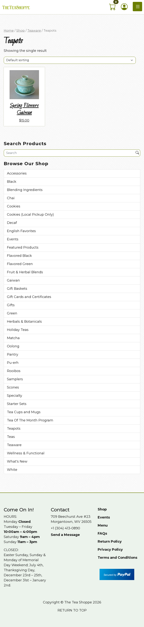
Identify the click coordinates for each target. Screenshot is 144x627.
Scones (13, 387)
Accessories (17, 173)
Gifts (11, 305)
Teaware (34, 30)
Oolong (13, 346)
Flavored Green (20, 264)
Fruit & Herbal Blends (25, 272)
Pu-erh (13, 363)
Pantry (12, 354)
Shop (20, 30)
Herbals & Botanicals (24, 321)
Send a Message (65, 535)
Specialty (14, 396)
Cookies (13, 206)
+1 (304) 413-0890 (65, 528)
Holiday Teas (17, 330)
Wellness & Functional (25, 453)
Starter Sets (16, 404)
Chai (11, 198)
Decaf (12, 223)
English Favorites (21, 231)
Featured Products (22, 247)
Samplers (15, 379)
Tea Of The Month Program (30, 420)
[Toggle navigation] (137, 6)
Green (12, 313)
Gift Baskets (17, 289)
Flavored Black (19, 256)
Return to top (72, 610)
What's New (17, 461)
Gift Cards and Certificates (29, 297)
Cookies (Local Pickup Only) (30, 214)
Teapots (13, 428)
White (12, 470)
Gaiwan (13, 280)
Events (12, 239)
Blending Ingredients (25, 190)
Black (11, 182)
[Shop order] (70, 60)
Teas (11, 437)
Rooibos (13, 371)
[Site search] (69, 153)
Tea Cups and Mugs (23, 412)
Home (9, 30)
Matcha (13, 338)
